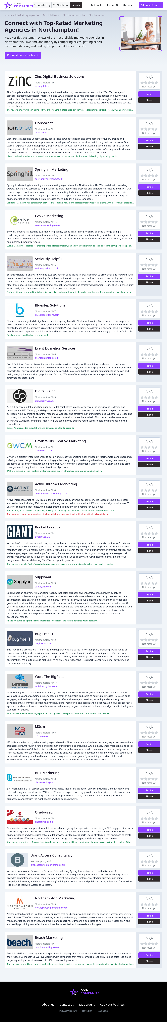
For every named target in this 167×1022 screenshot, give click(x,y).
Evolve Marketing (49, 215)
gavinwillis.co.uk (43, 450)
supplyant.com (43, 586)
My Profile (128, 5)
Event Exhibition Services (55, 348)
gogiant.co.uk (42, 536)
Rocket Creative (47, 527)
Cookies (103, 1011)
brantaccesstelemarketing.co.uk (48, 864)
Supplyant (43, 577)
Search (76, 5)
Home (8, 15)
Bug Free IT (44, 633)
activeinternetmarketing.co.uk (51, 493)
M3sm (40, 726)
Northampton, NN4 (45, 490)
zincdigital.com (43, 86)
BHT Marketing (47, 772)
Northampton (97, 15)
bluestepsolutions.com (47, 314)
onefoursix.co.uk (44, 821)
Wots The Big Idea (49, 676)
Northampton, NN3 (45, 397)
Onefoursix (44, 812)
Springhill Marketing (51, 169)
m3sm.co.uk (41, 736)
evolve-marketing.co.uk (47, 225)
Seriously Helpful (49, 258)
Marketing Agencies (27, 15)
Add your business (112, 1004)
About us (48, 1004)
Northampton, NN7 (45, 82)
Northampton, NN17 (46, 682)
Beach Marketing (49, 937)
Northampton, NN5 (41, 861)
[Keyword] (42, 5)
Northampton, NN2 (45, 639)
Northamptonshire (74, 15)
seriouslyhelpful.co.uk (46, 268)
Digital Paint (45, 391)
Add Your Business (151, 5)
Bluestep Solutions (50, 305)
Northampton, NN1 (45, 129)
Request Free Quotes (23, 55)
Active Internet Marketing (56, 484)
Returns (87, 1011)
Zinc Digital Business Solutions (60, 76)
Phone (149, 100)
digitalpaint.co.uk (44, 400)
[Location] (60, 5)
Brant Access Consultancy (51, 855)
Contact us (67, 1004)
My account (87, 1004)
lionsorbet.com (43, 132)
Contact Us (113, 5)
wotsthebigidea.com (46, 686)
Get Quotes (97, 5)
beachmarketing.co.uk (47, 947)
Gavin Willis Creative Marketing (60, 441)
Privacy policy (68, 1011)
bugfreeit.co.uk (43, 643)
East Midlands (51, 15)
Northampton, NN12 (46, 221)
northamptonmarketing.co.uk (51, 907)
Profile (149, 94)
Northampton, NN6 (45, 265)
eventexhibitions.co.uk (47, 357)
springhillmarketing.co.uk (48, 178)
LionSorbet (44, 122)
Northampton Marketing (55, 898)
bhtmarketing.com (45, 782)
